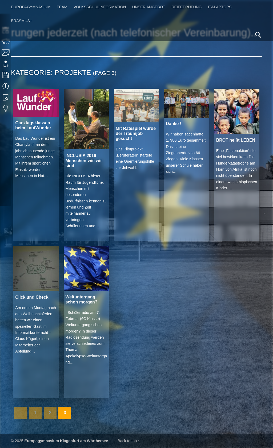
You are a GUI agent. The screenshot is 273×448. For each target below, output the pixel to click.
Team (62, 7)
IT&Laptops (220, 7)
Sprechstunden (6, 41)
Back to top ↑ (129, 441)
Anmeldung (6, 63)
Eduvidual (6, 108)
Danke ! (173, 123)
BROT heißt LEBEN (235, 140)
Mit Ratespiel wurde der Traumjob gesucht (136, 133)
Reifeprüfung (186, 7)
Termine (6, 86)
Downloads (6, 75)
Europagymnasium (30, 7)
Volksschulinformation (100, 7)
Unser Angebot (148, 7)
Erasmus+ (21, 21)
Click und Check (31, 297)
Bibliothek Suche (6, 97)
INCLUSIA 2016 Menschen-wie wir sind (84, 160)
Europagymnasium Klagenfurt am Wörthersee (66, 441)
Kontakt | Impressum (6, 52)
